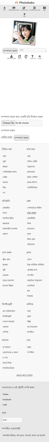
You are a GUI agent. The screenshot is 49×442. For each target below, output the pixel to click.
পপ (4, 193)
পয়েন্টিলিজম (32, 187)
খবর (4, 156)
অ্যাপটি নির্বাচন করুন (34, 9)
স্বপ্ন (28, 291)
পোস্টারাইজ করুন (10, 172)
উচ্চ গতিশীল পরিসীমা (35, 265)
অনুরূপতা (31, 166)
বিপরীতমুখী (7, 316)
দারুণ (29, 259)
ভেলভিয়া (30, 285)
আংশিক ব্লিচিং (8, 218)
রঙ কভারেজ (32, 327)
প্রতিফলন (31, 244)
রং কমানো (6, 347)
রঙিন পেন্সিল (32, 177)
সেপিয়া (5, 332)
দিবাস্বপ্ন (30, 296)
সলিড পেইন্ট (32, 161)
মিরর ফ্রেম (31, 239)
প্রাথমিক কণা (32, 270)
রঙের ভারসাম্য (8, 280)
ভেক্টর (5, 177)
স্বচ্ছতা (5, 166)
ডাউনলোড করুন (11, 57)
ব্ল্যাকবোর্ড (31, 172)
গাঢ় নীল (30, 275)
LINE (5, 405)
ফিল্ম (29, 223)
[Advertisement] (24, 86)
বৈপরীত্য (30, 332)
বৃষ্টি (4, 270)
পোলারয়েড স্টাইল (34, 208)
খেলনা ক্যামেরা (8, 321)
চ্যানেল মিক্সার (8, 285)
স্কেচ (28, 156)
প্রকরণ (5, 234)
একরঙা (5, 327)
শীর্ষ (4, 9)
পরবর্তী (39, 57)
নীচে (24, 15)
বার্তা (29, 311)
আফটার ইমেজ (8, 368)
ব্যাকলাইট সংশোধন (10, 229)
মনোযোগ (30, 229)
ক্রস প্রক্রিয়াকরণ (9, 311)
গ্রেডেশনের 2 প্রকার (10, 352)
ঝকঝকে (6, 223)
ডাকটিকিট (31, 218)
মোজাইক (6, 208)
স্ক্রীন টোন (6, 259)
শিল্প (4, 187)
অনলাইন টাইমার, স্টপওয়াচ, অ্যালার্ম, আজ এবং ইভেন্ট (24, 435)
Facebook (7, 399)
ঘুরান (29, 316)
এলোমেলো (33, 57)
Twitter (5, 394)
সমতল (5, 182)
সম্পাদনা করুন (24, 9)
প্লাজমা (5, 265)
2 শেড (5, 357)
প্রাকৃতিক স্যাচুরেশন (34, 280)
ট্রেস (4, 161)
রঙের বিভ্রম (7, 363)
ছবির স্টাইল (31, 213)
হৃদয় (29, 234)
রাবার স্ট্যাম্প (32, 182)
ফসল (5, 213)
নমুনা (44, 9)
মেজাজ (5, 275)
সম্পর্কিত (30, 352)
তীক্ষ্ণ (29, 321)
